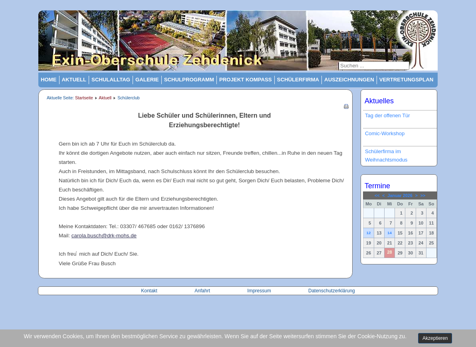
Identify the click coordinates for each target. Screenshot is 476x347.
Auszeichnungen (349, 80)
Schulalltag (110, 80)
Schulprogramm (189, 80)
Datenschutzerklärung (331, 291)
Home (49, 80)
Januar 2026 (399, 195)
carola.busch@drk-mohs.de (104, 236)
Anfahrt (202, 291)
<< (377, 195)
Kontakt (150, 291)
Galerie (147, 80)
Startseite (84, 97)
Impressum (259, 291)
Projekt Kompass (245, 80)
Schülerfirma (298, 80)
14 (389, 233)
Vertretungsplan (406, 80)
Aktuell (74, 80)
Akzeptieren (435, 338)
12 (368, 233)
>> (422, 195)
